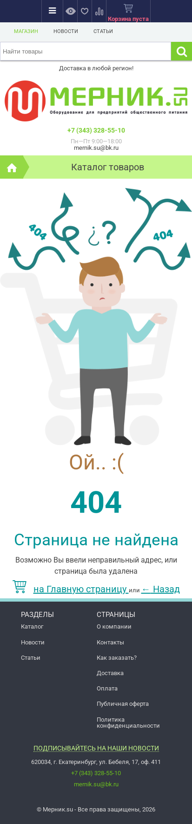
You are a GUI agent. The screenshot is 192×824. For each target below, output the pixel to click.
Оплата (107, 688)
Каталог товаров (107, 167)
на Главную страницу (71, 589)
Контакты (110, 642)
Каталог (32, 626)
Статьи (103, 31)
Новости (65, 31)
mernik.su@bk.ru (96, 784)
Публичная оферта (123, 703)
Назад (160, 589)
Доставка (110, 673)
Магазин (26, 31)
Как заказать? (117, 657)
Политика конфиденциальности (128, 722)
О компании (114, 626)
